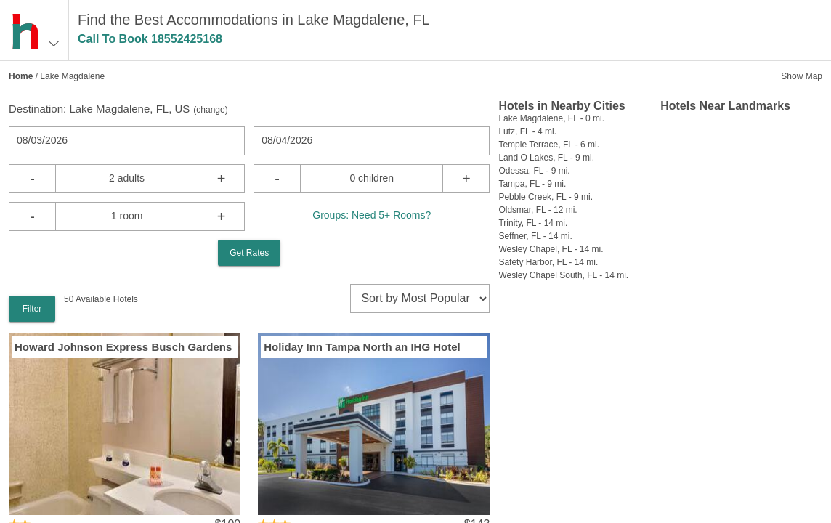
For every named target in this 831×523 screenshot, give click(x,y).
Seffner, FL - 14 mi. (535, 236)
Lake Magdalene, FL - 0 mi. (551, 118)
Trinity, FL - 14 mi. (532, 223)
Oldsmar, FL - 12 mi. (537, 210)
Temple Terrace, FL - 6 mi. (548, 144)
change (210, 110)
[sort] (420, 298)
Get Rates (249, 253)
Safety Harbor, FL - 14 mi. (548, 262)
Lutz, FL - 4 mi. (527, 131)
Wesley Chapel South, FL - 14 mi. (563, 275)
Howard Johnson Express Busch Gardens (123, 347)
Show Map (801, 76)
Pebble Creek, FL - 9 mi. (545, 197)
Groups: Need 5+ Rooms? (371, 215)
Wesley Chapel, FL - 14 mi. (550, 249)
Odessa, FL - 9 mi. (533, 171)
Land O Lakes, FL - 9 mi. (546, 158)
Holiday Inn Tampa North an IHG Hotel (362, 347)
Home (21, 76)
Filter (32, 309)
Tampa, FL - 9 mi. (532, 184)
